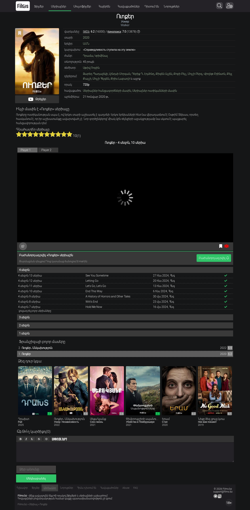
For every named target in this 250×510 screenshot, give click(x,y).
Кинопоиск (114, 31)
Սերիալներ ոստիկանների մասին (154, 90)
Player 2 (46, 150)
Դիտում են (151, 6)
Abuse (125, 487)
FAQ (135, 487)
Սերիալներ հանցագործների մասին (107, 90)
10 (69, 134)
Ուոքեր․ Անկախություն (37, 348)
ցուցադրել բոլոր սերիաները (35, 310)
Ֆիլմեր (40, 6)
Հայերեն (105, 6)
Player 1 (26, 150)
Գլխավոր (22, 487)
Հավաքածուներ (128, 6)
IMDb (86, 31)
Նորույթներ (171, 6)
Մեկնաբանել (36, 478)
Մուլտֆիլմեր (83, 6)
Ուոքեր (26, 354)
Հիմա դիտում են (86, 487)
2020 (86, 37)
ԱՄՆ (86, 43)
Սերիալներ (60, 6)
